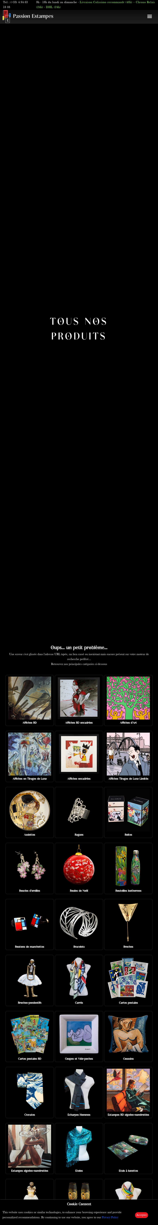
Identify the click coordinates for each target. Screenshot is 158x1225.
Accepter (141, 1215)
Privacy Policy (110, 1217)
